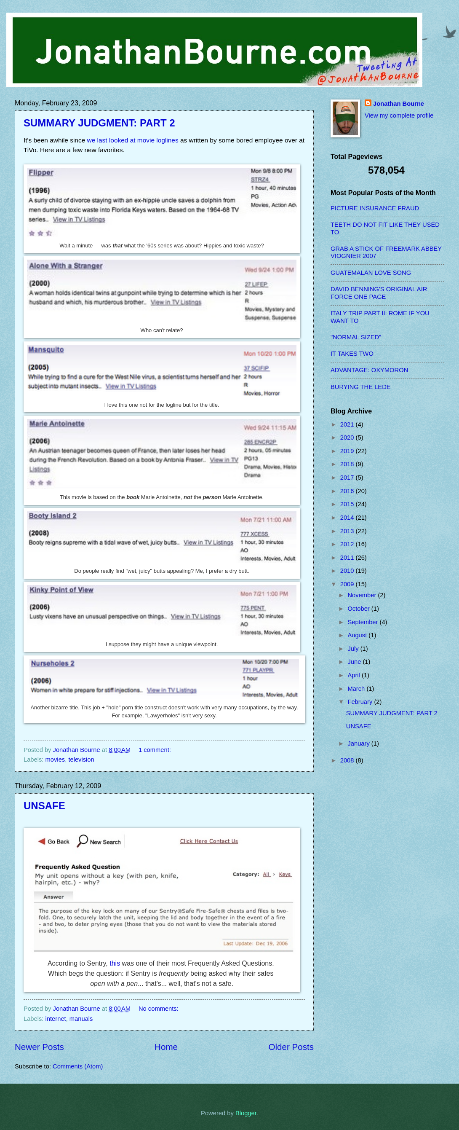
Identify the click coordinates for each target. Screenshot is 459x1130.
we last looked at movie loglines (133, 140)
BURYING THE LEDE (361, 387)
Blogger (245, 1113)
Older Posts (291, 1047)
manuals (81, 1018)
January (359, 743)
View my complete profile (399, 115)
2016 (348, 491)
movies (55, 759)
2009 (348, 584)
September (363, 622)
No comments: (159, 1008)
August (357, 635)
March (356, 688)
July (353, 648)
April (354, 675)
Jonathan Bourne (398, 103)
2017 (348, 477)
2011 (348, 557)
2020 (348, 437)
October (359, 608)
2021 (348, 424)
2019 (348, 451)
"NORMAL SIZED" (356, 337)
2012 (348, 544)
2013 (348, 531)
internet (55, 1018)
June (355, 661)
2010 (348, 570)
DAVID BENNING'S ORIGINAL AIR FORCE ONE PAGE (379, 293)
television (81, 759)
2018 (348, 464)
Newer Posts (39, 1047)
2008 (348, 760)
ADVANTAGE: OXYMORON (369, 370)
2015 (348, 504)
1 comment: (156, 749)
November (362, 595)
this (114, 963)
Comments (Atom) (78, 1066)
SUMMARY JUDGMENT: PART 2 (99, 123)
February (360, 701)
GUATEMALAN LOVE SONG (371, 272)
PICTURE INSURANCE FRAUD (375, 208)
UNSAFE (44, 805)
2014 (348, 517)
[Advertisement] (364, 905)
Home (166, 1047)
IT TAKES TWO (352, 353)
